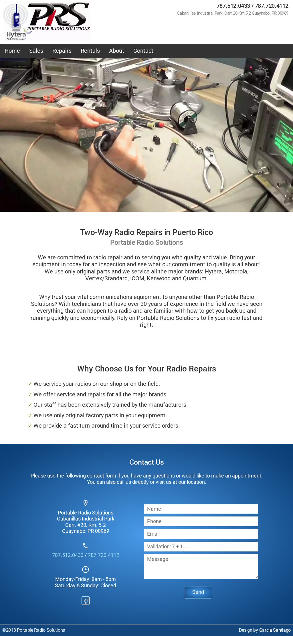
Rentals (90, 50)
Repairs (62, 50)
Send (198, 592)
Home (12, 50)
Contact (143, 50)
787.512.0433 (233, 5)
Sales (36, 50)
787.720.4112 (271, 5)
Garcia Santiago (275, 630)
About (116, 50)
